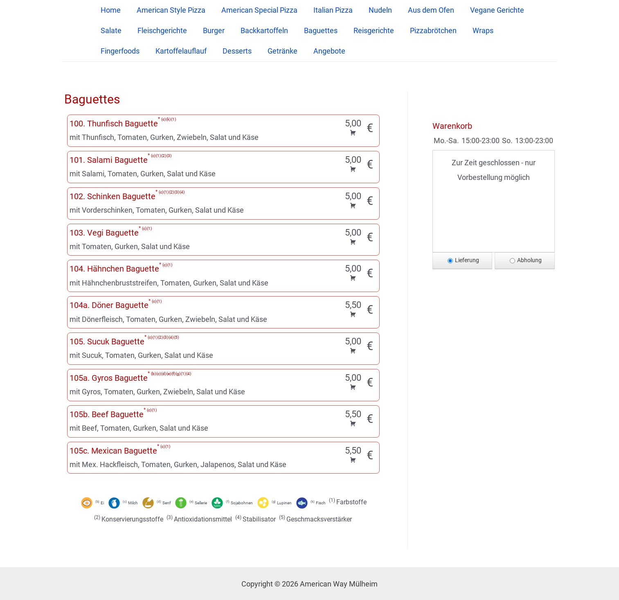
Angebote (324, 51)
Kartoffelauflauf (179, 51)
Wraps (473, 30)
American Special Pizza (256, 10)
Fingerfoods (119, 51)
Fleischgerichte (160, 30)
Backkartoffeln (260, 30)
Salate (110, 30)
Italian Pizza (328, 10)
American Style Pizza (169, 10)
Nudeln (374, 10)
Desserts (233, 51)
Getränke (278, 51)
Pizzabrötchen (425, 30)
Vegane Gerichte (489, 10)
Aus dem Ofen (424, 10)
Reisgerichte (367, 30)
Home (110, 10)
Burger (210, 30)
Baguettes (315, 30)
